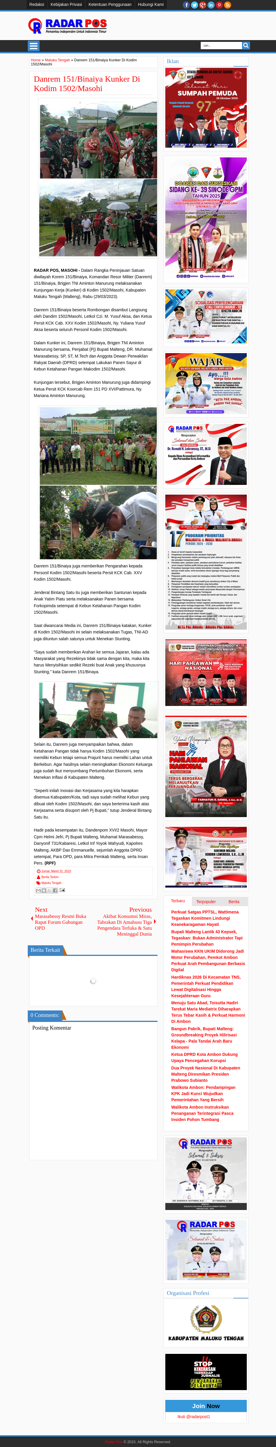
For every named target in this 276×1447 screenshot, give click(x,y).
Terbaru (178, 900)
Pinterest (219, 5)
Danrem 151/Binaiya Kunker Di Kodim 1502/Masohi (87, 83)
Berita (233, 901)
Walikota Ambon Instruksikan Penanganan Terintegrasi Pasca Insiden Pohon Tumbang (202, 1113)
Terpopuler (206, 901)
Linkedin (211, 5)
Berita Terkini (50, 877)
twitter (194, 5)
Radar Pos (114, 1442)
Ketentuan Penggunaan (110, 4)
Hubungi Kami (151, 4)
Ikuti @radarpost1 (193, 1416)
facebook (186, 5)
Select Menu (34, 46)
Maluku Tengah (52, 883)
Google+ (202, 5)
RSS (227, 5)
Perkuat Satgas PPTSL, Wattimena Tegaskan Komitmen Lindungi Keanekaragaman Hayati (205, 918)
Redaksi (37, 4)
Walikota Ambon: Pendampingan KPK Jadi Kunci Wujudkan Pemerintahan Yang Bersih (203, 1093)
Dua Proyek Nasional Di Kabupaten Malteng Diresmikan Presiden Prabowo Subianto (205, 1074)
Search (246, 46)
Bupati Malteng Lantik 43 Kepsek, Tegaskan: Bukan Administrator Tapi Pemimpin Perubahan (207, 937)
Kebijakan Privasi (66, 4)
